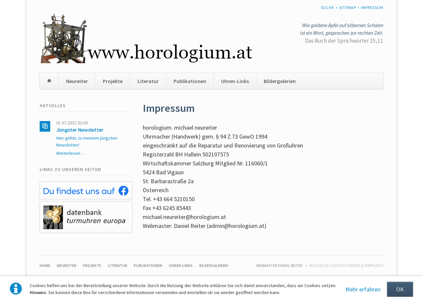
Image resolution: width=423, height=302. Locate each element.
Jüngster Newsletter (79, 129)
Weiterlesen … (71, 153)
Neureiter (77, 81)
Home (49, 81)
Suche (327, 7)
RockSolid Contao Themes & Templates (346, 265)
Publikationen (189, 81)
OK (400, 289)
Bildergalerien (280, 81)
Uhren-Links (235, 81)
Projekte (113, 81)
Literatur (148, 81)
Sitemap (347, 7)
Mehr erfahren (362, 289)
